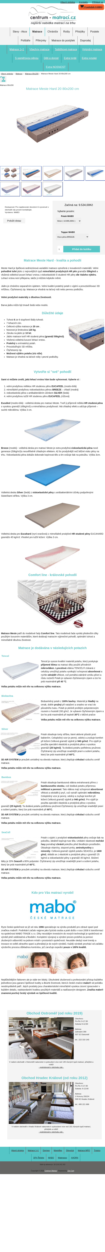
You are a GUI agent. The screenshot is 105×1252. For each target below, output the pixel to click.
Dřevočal (70, 1150)
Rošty (66, 31)
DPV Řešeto (38, 1158)
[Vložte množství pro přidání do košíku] (60, 249)
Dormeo (46, 1150)
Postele (94, 31)
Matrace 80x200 (31, 74)
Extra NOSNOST (56, 67)
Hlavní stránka (68, 2)
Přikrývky (41, 40)
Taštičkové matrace (66, 49)
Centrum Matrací (51, 1171)
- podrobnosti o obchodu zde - (51, 1067)
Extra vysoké (89, 58)
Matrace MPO (84, 1150)
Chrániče (53, 31)
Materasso (62, 1158)
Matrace (19, 74)
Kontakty (83, 2)
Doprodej (85, 40)
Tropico (97, 1150)
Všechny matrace (39, 49)
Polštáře (25, 40)
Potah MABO (67, 216)
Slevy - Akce (20, 31)
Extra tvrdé (70, 58)
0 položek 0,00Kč (91, 6)
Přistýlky (80, 31)
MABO (51, 1158)
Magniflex (58, 1150)
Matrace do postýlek (63, 40)
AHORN (74, 1158)
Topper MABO (68, 232)
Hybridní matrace (92, 49)
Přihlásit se (97, 2)
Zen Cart (71, 1171)
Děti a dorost (51, 58)
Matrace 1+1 (17, 49)
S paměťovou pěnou (26, 58)
